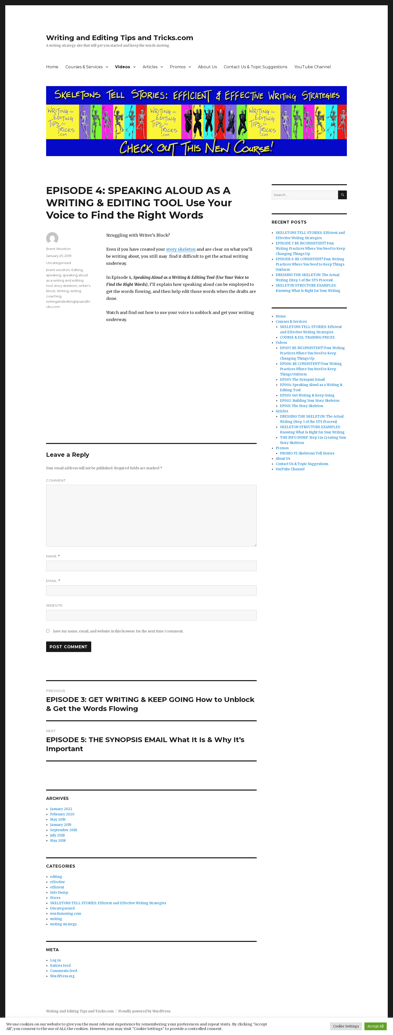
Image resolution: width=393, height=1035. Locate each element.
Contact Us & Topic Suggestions (255, 66)
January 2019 (60, 825)
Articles (150, 66)
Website (54, 605)
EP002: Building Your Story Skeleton (309, 401)
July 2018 (57, 835)
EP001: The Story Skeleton (301, 406)
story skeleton (180, 249)
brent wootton (58, 270)
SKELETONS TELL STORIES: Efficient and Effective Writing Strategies (108, 903)
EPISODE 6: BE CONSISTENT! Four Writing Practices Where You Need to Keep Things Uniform (310, 264)
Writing (63, 291)
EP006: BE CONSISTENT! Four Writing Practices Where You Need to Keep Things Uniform (311, 369)
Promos (177, 66)
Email (53, 581)
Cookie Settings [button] (346, 1026)
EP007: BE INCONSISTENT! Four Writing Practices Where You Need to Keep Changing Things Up (312, 353)
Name (53, 556)
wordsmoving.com (65, 914)
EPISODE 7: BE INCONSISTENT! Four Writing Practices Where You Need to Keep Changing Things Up (310, 248)
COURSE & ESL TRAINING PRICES (307, 337)
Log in (55, 960)
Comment (56, 480)
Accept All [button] (375, 1026)
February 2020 (62, 814)
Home (52, 66)
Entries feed (60, 965)
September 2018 (63, 830)
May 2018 (58, 840)
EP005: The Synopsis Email (302, 379)
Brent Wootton (58, 249)
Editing (77, 270)
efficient (57, 887)
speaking (53, 275)
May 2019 (57, 819)
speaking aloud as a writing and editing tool (67, 280)
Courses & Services (84, 66)
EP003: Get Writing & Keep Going (307, 395)
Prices (55, 898)
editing (56, 877)
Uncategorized (58, 263)
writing (56, 919)
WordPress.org (62, 976)
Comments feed (63, 971)
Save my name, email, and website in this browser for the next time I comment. (118, 631)
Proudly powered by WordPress (144, 1011)
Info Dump (59, 892)
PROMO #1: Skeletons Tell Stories (307, 453)
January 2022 (61, 809)
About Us (207, 66)
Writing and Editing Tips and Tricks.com (119, 37)
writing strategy (63, 924)
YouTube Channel (312, 66)
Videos (122, 66)
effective (57, 882)
